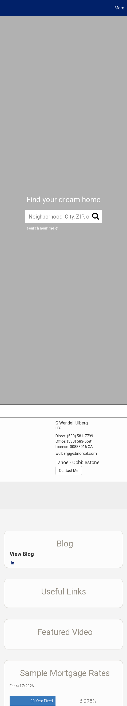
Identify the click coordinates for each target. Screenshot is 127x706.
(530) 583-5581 (80, 441)
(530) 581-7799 (80, 436)
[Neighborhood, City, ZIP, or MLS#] (63, 216)
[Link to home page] (5, 8)
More (119, 7)
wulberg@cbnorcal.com (76, 453)
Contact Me (68, 470)
